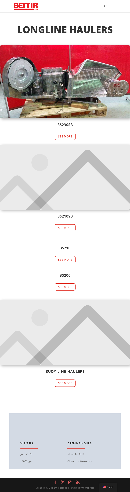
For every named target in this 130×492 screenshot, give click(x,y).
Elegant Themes (58, 487)
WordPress (88, 487)
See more (65, 136)
